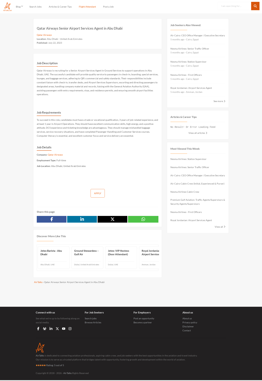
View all (219, 226)
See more (218, 101)
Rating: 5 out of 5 (50, 366)
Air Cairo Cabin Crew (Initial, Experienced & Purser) (197, 183)
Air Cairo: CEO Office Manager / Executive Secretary (197, 35)
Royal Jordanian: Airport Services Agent (191, 87)
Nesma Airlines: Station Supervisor (188, 61)
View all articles (196, 132)
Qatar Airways (44, 34)
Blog (18, 6)
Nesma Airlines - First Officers (186, 74)
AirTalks (40, 356)
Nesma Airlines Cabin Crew (184, 191)
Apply (97, 193)
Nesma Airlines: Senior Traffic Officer (189, 48)
